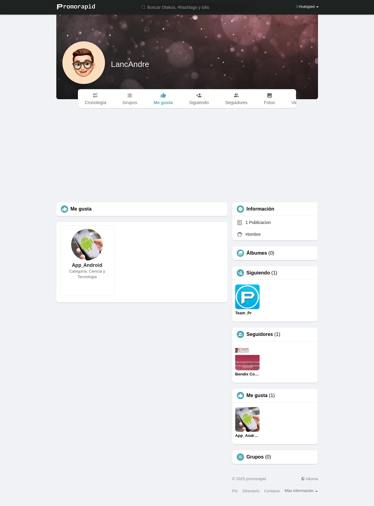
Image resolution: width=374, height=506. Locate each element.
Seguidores (259, 334)
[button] (194, 7)
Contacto (272, 491)
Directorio (251, 491)
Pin (235, 491)
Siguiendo (258, 272)
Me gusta (256, 395)
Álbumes (256, 253)
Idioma (309, 479)
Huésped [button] (307, 6)
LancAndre (130, 64)
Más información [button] (301, 490)
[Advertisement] (187, 156)
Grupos (255, 457)
